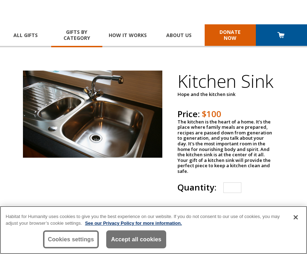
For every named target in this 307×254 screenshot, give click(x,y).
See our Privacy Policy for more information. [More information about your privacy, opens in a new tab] (133, 223)
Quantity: (196, 187)
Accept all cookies (136, 240)
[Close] (295, 217)
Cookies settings (71, 240)
